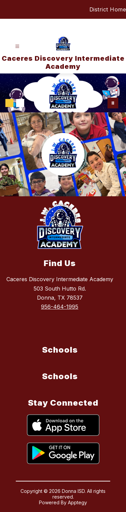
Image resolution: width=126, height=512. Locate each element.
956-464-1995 (59, 306)
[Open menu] (17, 46)
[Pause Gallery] (113, 103)
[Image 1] (9, 103)
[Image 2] (20, 103)
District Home (107, 9)
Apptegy (77, 502)
